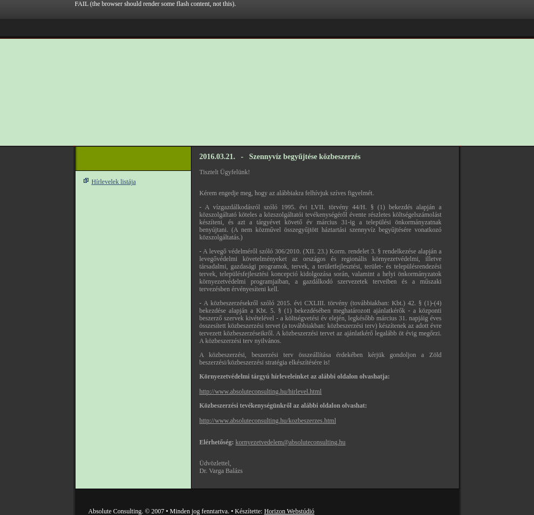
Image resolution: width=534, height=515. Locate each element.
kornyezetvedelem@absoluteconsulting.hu (290, 442)
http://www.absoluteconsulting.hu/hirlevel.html (261, 391)
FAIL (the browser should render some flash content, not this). (155, 4)
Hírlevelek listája (114, 182)
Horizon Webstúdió (289, 511)
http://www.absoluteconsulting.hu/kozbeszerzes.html (268, 420)
